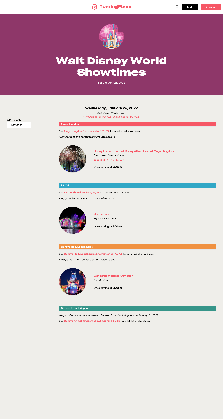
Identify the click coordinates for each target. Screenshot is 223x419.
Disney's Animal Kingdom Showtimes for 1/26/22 (92, 320)
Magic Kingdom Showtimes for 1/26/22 (86, 131)
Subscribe (210, 7)
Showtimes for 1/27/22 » (127, 116)
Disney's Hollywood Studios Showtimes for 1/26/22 (93, 253)
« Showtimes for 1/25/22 (97, 116)
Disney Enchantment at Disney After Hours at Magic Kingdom (134, 151)
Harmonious (101, 214)
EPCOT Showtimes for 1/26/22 (81, 192)
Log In (190, 7)
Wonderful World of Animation (113, 276)
